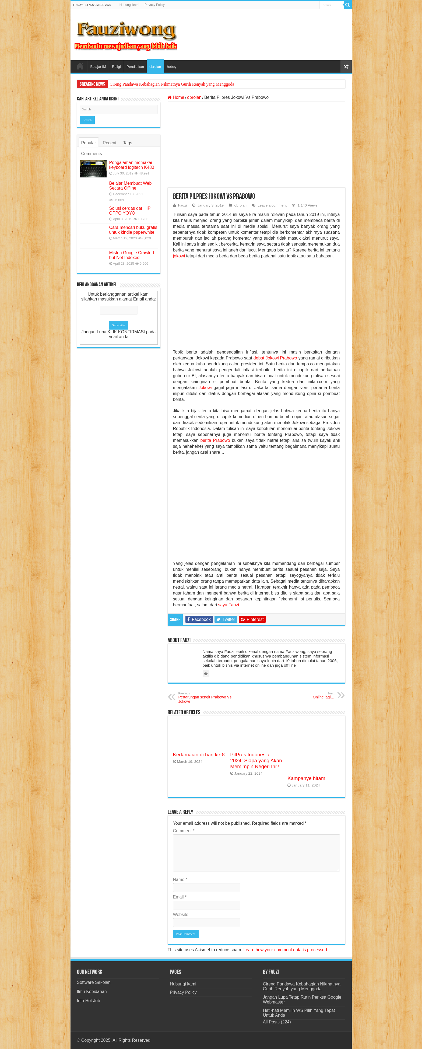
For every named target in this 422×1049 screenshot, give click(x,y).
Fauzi (182, 205)
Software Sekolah (94, 982)
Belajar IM (98, 67)
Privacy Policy (155, 5)
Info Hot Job (88, 1000)
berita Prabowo (215, 440)
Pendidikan (135, 67)
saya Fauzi (228, 605)
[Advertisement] (256, 144)
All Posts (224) (277, 1022)
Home (80, 66)
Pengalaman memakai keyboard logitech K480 (131, 165)
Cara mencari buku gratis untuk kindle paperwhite (133, 230)
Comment (184, 830)
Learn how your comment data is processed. (285, 949)
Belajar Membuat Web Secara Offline (130, 185)
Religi (116, 67)
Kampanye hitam (306, 778)
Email (180, 897)
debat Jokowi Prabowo (275, 358)
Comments (91, 153)
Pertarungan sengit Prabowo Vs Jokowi (206, 698)
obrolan (155, 67)
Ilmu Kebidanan (92, 991)
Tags (127, 143)
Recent (110, 143)
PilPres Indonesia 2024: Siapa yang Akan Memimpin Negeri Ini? (256, 760)
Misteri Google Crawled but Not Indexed (131, 255)
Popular (88, 143)
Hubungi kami (129, 5)
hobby (171, 67)
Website (181, 914)
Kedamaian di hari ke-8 (199, 754)
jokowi (179, 256)
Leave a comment (272, 205)
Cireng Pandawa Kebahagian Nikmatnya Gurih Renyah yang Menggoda (172, 84)
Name (180, 879)
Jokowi (205, 387)
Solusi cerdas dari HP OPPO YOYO (130, 210)
